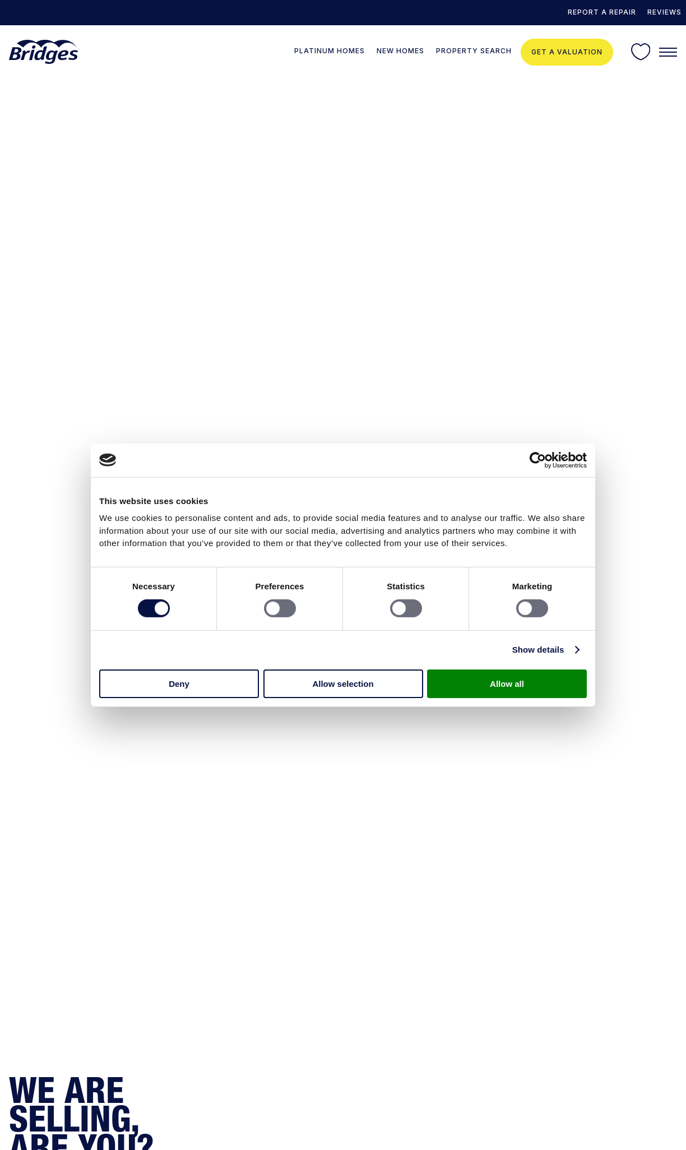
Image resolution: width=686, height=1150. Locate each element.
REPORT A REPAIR (602, 12)
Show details (538, 649)
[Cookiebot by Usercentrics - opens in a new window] (538, 459)
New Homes (400, 51)
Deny (179, 684)
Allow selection (342, 684)
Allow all (507, 684)
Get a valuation (566, 52)
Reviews (664, 12)
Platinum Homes (329, 51)
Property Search (474, 51)
